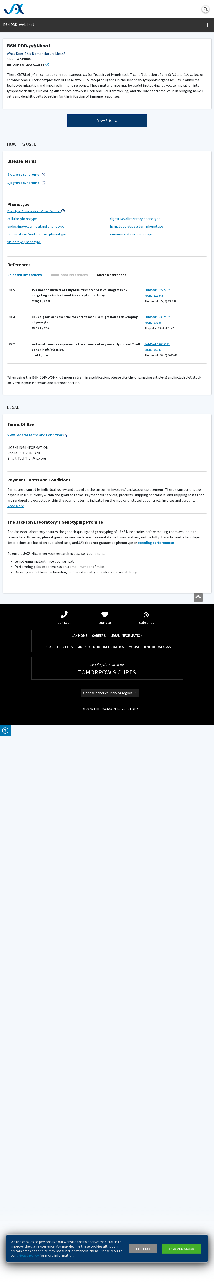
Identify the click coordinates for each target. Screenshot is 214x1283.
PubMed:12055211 (157, 631)
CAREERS (99, 1185)
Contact (64, 1167)
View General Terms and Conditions (37, 985)
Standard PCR (27, 788)
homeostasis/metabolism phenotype (36, 521)
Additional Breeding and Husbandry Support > (35, 884)
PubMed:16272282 (157, 577)
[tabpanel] (107, 612)
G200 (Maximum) (27, 859)
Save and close (181, 1248)
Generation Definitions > (124, 338)
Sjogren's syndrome (26, 461)
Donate (105, 1167)
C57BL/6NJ (18, 735)
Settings (143, 1248)
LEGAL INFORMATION (126, 1185)
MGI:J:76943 (152, 637)
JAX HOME (79, 1185)
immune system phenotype (131, 521)
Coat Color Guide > (18, 927)
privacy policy (28, 1255)
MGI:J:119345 (153, 583)
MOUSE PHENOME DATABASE (151, 1196)
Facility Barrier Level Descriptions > (28, 848)
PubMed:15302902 (157, 604)
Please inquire (118, 932)
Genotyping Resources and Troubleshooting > (35, 763)
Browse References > (29, 211)
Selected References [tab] (24, 562)
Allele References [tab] (111, 562)
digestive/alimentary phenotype (135, 506)
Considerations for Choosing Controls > (31, 718)
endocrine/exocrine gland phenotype (36, 513)
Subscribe (146, 1167)
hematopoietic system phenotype (136, 513)
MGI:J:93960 (152, 610)
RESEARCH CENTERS (57, 1196)
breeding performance (156, 1092)
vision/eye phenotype (24, 529)
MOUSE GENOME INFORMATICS (100, 1196)
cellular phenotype (22, 506)
